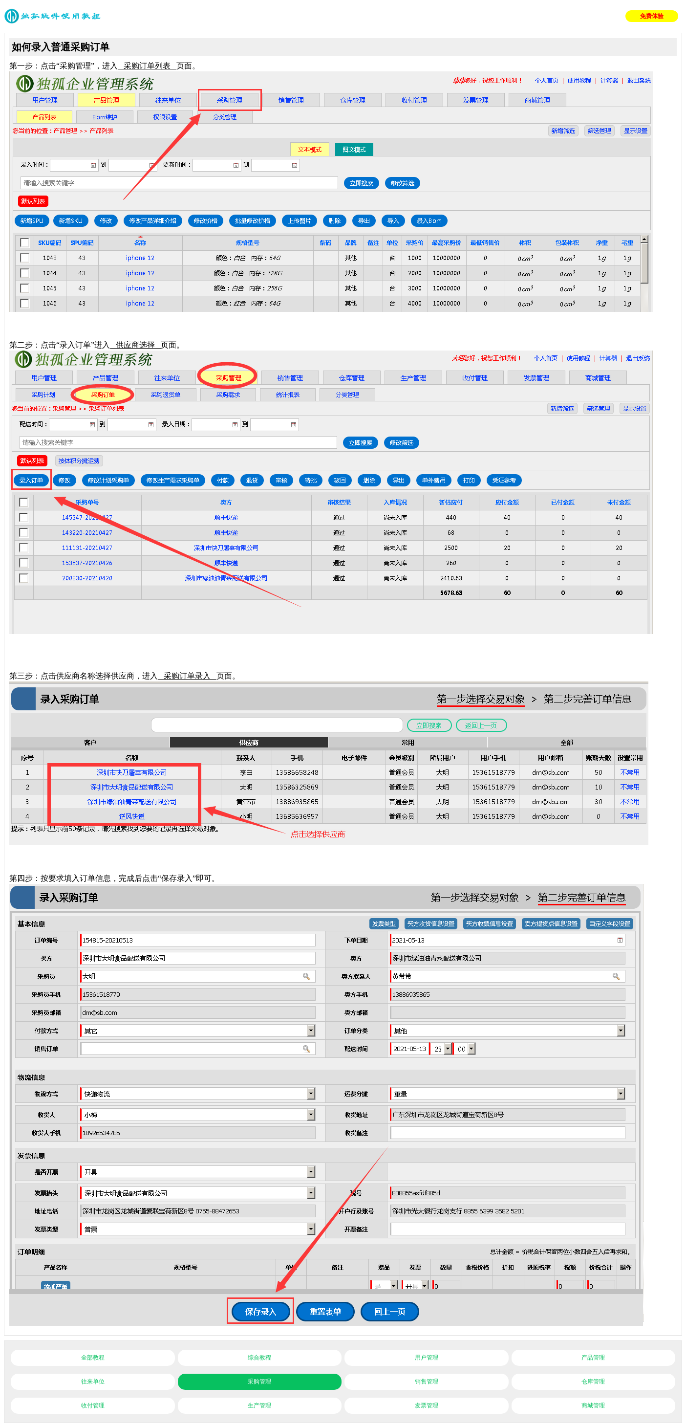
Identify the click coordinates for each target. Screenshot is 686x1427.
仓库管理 (593, 1381)
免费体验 (652, 16)
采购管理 (259, 1381)
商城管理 (593, 1405)
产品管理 (593, 1357)
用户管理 (426, 1357)
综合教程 (259, 1357)
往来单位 (93, 1381)
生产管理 (259, 1405)
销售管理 (426, 1381)
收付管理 (93, 1405)
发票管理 (426, 1405)
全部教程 (93, 1357)
